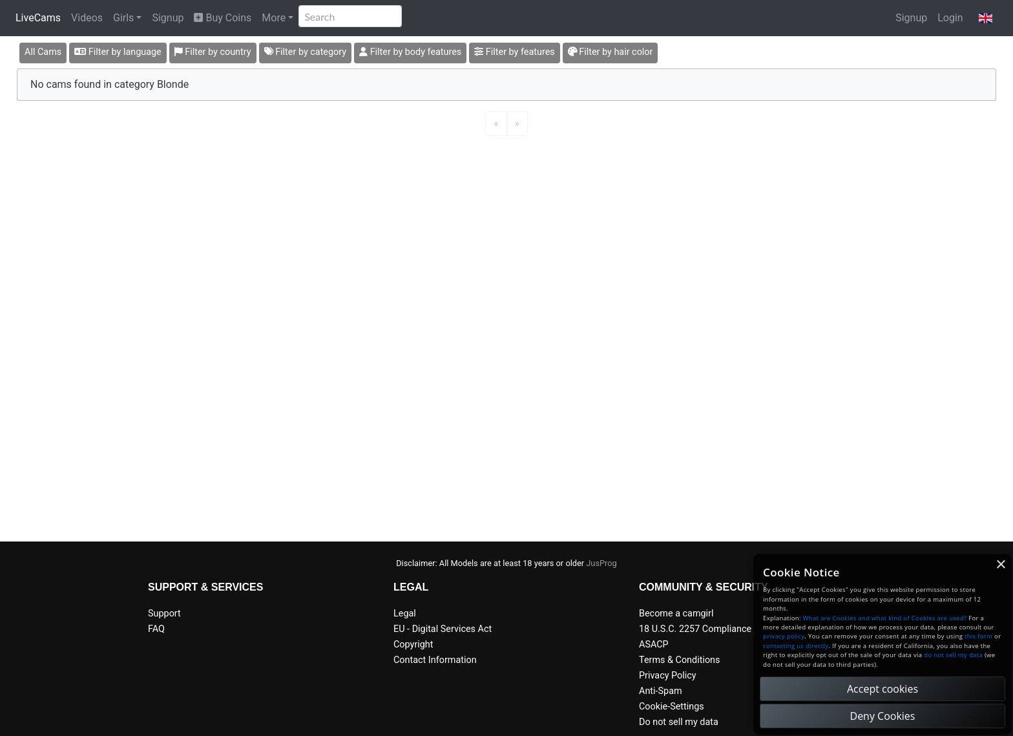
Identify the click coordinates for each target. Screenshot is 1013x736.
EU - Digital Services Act (442, 629)
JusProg (601, 563)
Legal (404, 613)
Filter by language (118, 52)
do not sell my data (953, 655)
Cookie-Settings (671, 706)
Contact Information (435, 660)
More (274, 18)
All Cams (43, 52)
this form (978, 636)
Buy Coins (222, 18)
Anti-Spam (660, 691)
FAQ (156, 629)
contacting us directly (795, 646)
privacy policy (783, 636)
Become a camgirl (676, 613)
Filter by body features (410, 52)
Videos (87, 18)
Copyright (413, 644)
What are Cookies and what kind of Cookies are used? (885, 618)
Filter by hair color (610, 52)
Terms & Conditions (679, 660)
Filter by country (212, 52)
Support (164, 613)
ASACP (654, 644)
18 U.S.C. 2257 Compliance (695, 629)
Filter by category (305, 52)
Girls (123, 18)
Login (950, 18)
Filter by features (514, 52)
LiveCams (38, 18)
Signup (167, 18)
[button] (985, 18)
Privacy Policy (667, 675)
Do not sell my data (678, 722)
